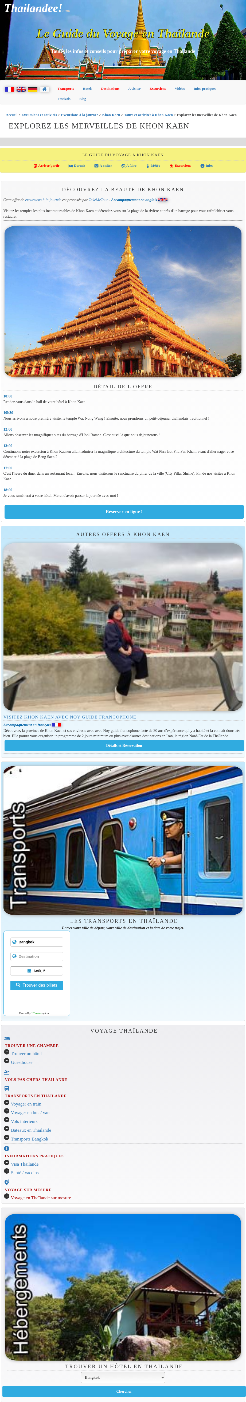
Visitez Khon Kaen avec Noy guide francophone (69, 717)
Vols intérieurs (24, 1121)
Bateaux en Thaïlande (31, 1130)
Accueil (12, 115)
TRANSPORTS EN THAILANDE (36, 1096)
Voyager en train (26, 1104)
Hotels (87, 89)
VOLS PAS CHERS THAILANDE (36, 1079)
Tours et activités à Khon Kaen (148, 115)
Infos (206, 165)
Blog (82, 99)
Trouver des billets (36, 985)
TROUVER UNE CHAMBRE (32, 1046)
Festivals (64, 99)
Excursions (158, 89)
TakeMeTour (98, 200)
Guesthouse (22, 1062)
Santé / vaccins (25, 1172)
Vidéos (180, 89)
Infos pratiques (205, 89)
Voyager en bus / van (30, 1112)
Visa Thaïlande (25, 1164)
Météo (152, 165)
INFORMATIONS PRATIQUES (34, 1156)
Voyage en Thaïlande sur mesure (41, 1197)
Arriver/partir (46, 165)
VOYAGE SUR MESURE (28, 1190)
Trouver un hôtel (26, 1053)
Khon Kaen (111, 115)
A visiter (134, 89)
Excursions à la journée (79, 115)
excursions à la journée (43, 200)
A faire (128, 165)
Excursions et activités (39, 115)
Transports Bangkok (29, 1139)
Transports (66, 89)
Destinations (110, 89)
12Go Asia (36, 1013)
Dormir (76, 165)
